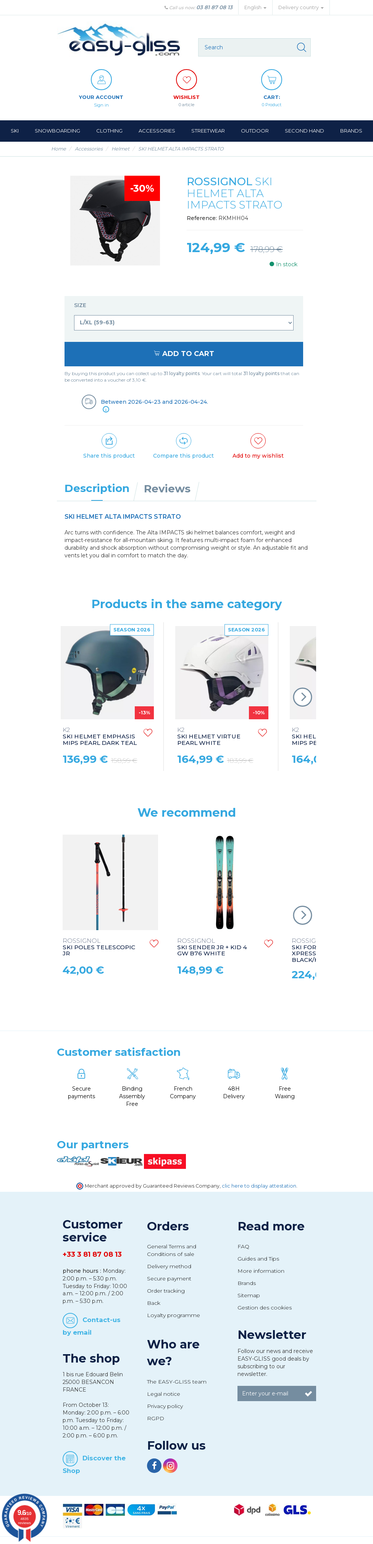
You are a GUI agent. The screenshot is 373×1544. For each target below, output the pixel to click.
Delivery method (169, 1266)
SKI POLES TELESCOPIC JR (99, 947)
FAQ (243, 1246)
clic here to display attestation (259, 1186)
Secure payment (169, 1278)
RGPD (155, 1418)
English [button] (255, 7)
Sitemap (248, 1295)
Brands (246, 1283)
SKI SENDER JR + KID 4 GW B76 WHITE (212, 947)
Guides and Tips (258, 1258)
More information (260, 1270)
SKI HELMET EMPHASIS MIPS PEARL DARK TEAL (100, 736)
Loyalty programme (173, 1315)
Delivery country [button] (301, 7)
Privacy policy (165, 1406)
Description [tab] (97, 488)
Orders (168, 1226)
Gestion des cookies (264, 1307)
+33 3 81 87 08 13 (92, 1254)
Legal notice (163, 1393)
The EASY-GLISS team (177, 1381)
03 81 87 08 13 (214, 7)
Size (81, 305)
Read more (271, 1226)
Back (153, 1303)
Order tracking (166, 1290)
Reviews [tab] (167, 488)
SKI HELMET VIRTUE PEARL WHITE (209, 736)
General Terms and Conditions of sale (171, 1250)
